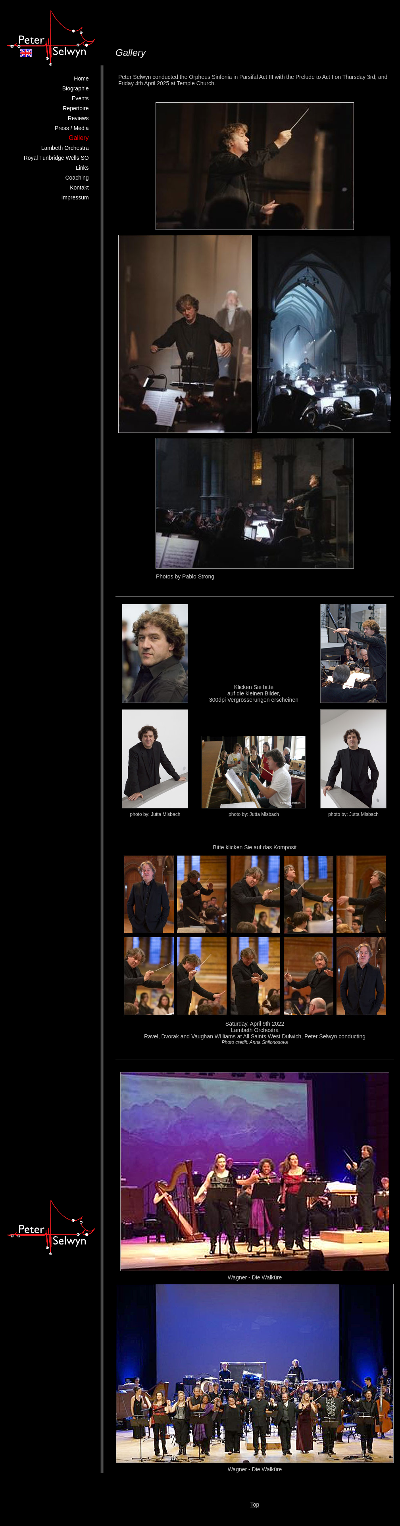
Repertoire (75, 108)
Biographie (75, 88)
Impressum (74, 197)
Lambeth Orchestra (65, 148)
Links (82, 168)
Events (80, 98)
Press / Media (72, 128)
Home (81, 78)
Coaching (76, 177)
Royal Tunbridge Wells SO (56, 158)
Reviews (78, 118)
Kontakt (79, 187)
